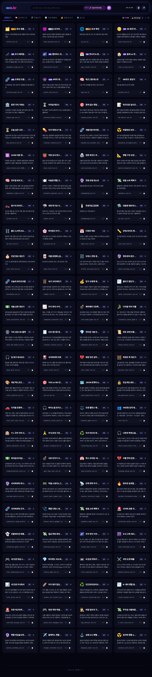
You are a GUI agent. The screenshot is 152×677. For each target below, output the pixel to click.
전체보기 (7, 18)
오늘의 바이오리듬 (95, 8)
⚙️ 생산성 (81, 18)
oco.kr (11, 8)
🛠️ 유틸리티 (36, 18)
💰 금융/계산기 (67, 18)
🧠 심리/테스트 (21, 18)
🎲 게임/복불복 (51, 18)
